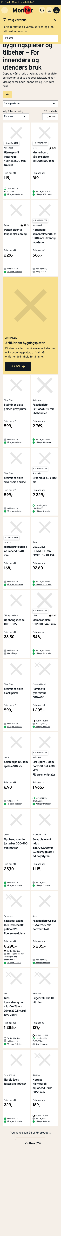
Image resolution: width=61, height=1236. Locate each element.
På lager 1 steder (42, 726)
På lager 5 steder (14, 726)
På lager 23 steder (43, 584)
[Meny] (4, 10)
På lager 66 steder (15, 194)
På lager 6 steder (14, 442)
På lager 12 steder (14, 1121)
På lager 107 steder (43, 194)
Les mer (18, 366)
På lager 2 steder (14, 272)
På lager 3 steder (42, 885)
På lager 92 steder (43, 653)
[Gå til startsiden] (23, 10)
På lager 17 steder (43, 804)
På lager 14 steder (43, 442)
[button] (30, 103)
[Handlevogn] (56, 10)
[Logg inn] (49, 10)
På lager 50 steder (15, 584)
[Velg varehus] (42, 10)
